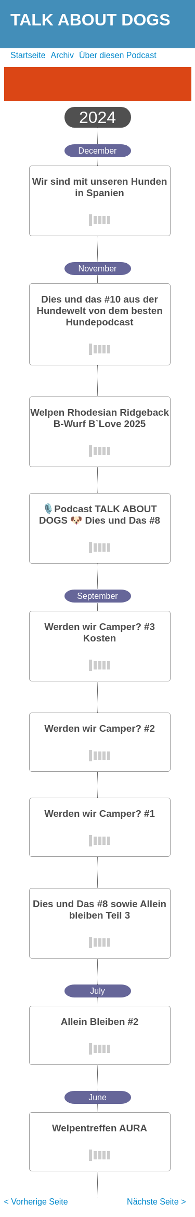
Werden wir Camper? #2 (99, 728)
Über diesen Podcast (118, 55)
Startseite (28, 55)
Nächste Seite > (156, 1201)
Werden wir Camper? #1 (99, 813)
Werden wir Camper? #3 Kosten (99, 632)
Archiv (62, 55)
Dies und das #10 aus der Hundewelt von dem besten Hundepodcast (99, 310)
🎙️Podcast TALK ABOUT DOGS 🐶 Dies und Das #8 (99, 514)
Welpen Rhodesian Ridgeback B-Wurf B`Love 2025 (99, 418)
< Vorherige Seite (36, 1201)
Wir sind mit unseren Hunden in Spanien (99, 187)
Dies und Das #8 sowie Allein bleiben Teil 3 (99, 909)
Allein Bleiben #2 (100, 1021)
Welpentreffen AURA (99, 1128)
